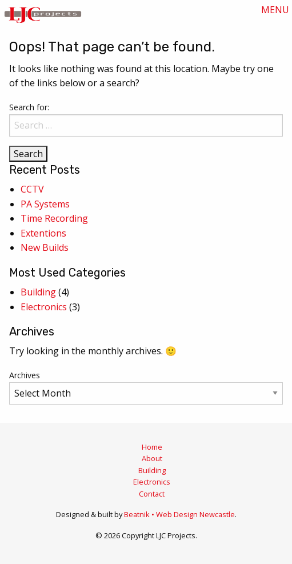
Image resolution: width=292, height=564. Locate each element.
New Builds (45, 247)
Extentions (43, 233)
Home (152, 447)
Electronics (44, 307)
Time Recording (54, 218)
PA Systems (45, 204)
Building (38, 292)
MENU (275, 9)
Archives (24, 375)
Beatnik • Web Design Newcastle (179, 514)
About (152, 458)
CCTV (32, 189)
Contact (152, 494)
